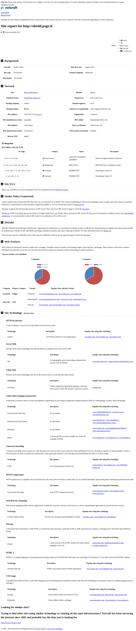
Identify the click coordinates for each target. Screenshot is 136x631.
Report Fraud (5, 15)
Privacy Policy (41, 629)
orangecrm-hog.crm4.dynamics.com (120, 361)
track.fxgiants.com (79, 299)
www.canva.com (92, 569)
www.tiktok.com (109, 465)
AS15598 (27, 120)
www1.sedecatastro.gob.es (101, 412)
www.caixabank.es (112, 420)
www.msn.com (118, 569)
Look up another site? (11, 32)
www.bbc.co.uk (87, 517)
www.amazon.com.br (116, 491)
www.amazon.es (122, 600)
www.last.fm (43, 305)
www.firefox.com (115, 337)
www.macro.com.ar (73, 305)
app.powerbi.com (121, 595)
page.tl (92, 92)
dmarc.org (107, 231)
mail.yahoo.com (98, 543)
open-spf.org (79, 204)
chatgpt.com (96, 387)
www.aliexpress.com (97, 600)
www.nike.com (76, 294)
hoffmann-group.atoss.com (114, 543)
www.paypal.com (98, 420)
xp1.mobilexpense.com (100, 415)
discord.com (109, 595)
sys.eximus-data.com (97, 595)
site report (85, 209)
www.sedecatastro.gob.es (101, 431)
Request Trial (16, 623)
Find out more (6, 623)
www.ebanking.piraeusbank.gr (115, 428)
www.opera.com (64, 294)
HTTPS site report (61, 190)
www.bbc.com (90, 337)
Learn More (5, 13)
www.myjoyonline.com (57, 305)
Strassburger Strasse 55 (32, 98)
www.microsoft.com (99, 361)
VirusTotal (38, 114)
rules (107, 202)
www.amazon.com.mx (100, 491)
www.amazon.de (124, 438)
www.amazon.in (98, 438)
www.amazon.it (110, 600)
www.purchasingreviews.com (49, 299)
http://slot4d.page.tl (31, 92)
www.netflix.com (100, 517)
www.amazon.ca (98, 493)
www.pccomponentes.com (48, 294)
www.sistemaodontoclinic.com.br (104, 423)
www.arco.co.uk (66, 299)
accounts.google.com (99, 545)
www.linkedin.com (105, 569)
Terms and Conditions (55, 629)
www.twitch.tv (97, 465)
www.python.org (98, 428)
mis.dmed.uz (111, 517)
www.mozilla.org (102, 337)
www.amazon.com (111, 438)
